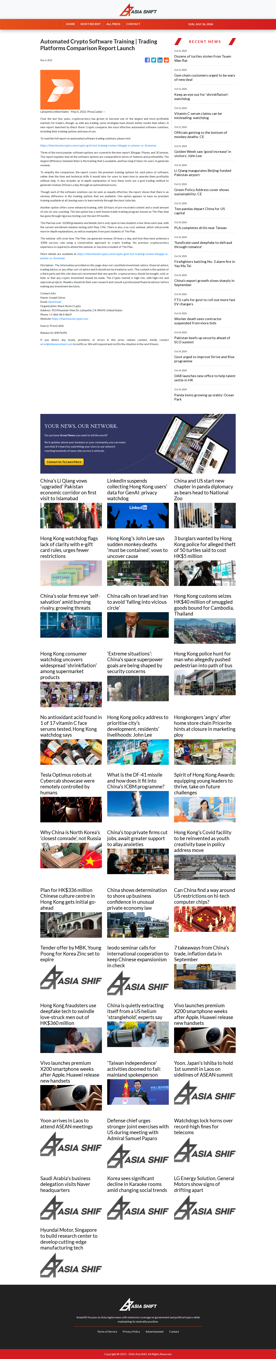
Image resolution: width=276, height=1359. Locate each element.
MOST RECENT (91, 24)
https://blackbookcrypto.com (70, 318)
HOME (70, 24)
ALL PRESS (113, 24)
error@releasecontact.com (56, 344)
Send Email (54, 301)
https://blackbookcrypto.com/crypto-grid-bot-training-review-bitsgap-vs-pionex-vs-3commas (98, 145)
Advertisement (155, 1331)
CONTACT (133, 24)
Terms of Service (107, 1331)
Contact (174, 1331)
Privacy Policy (131, 1331)
